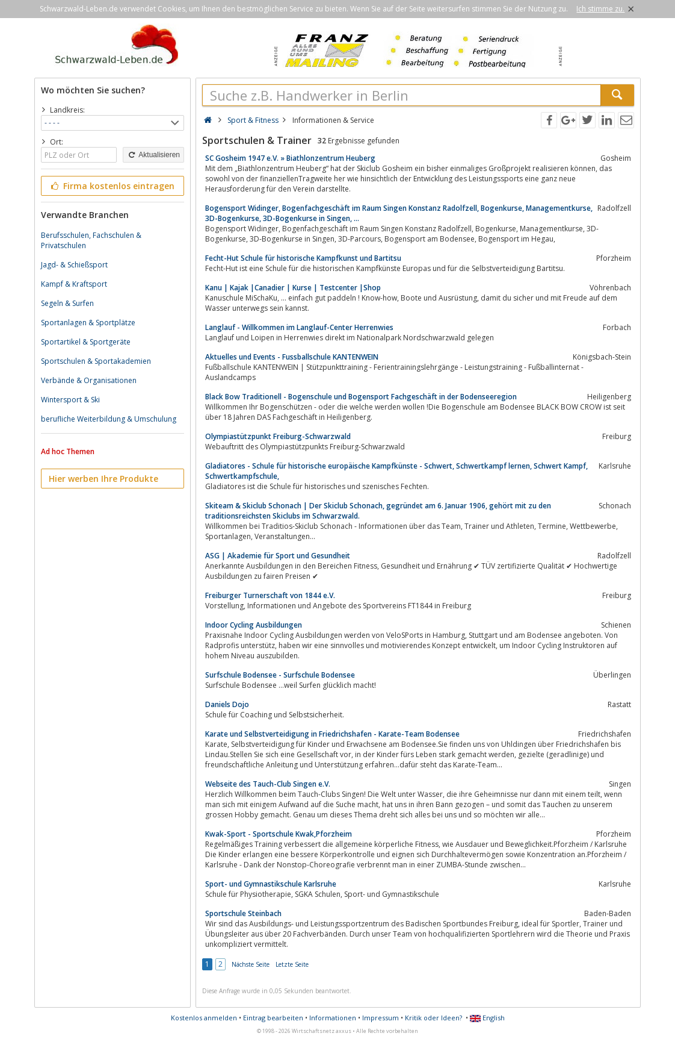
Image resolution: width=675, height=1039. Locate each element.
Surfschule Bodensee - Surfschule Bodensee (280, 675)
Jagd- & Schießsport (74, 265)
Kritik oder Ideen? (433, 1017)
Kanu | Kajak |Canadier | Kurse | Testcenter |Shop (293, 287)
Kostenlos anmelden (204, 1017)
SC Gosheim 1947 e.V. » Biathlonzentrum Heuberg (290, 158)
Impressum (380, 1017)
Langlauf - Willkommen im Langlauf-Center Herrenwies (299, 327)
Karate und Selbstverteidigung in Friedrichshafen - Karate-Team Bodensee (332, 734)
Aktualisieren (153, 155)
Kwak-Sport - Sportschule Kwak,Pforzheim (278, 834)
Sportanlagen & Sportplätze (88, 322)
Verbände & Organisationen (89, 380)
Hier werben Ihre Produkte (103, 478)
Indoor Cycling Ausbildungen (253, 625)
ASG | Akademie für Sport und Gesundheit (277, 556)
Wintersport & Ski (70, 400)
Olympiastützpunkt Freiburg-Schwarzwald (278, 436)
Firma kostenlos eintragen (111, 186)
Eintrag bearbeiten (273, 1017)
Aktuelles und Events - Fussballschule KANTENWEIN (291, 357)
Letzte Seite (292, 964)
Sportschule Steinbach (243, 913)
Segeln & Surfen (67, 303)
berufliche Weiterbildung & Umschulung (108, 419)
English (487, 1017)
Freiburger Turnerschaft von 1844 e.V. (270, 595)
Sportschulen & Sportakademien (96, 361)
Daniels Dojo (227, 704)
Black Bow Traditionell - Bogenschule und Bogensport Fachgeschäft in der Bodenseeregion (361, 397)
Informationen (332, 1017)
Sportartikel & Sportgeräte (86, 342)
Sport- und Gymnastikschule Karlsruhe (270, 884)
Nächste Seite (251, 964)
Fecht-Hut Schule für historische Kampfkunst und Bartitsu (303, 258)
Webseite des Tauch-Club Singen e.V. (267, 784)
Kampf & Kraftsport (74, 284)
